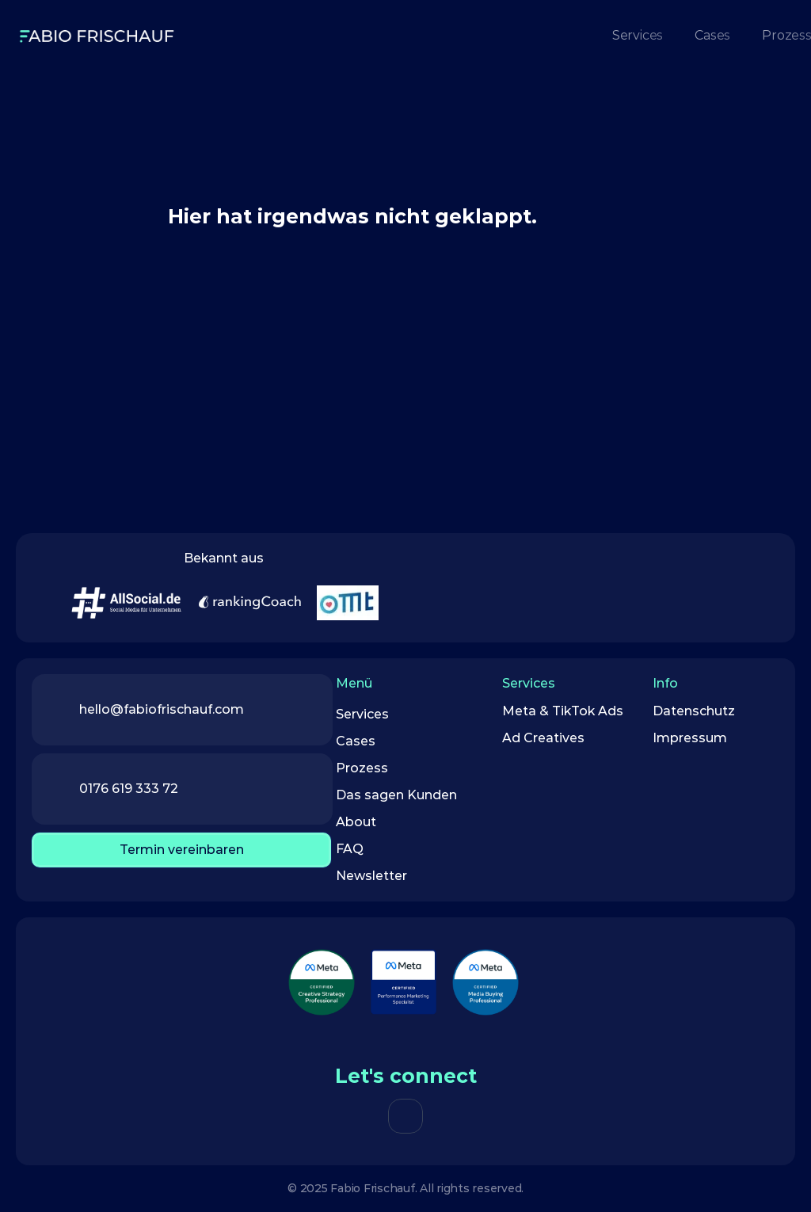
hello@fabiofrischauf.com (161, 709)
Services (362, 714)
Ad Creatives (545, 737)
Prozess (362, 768)
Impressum (690, 737)
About (356, 821)
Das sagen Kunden (396, 794)
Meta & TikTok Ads (562, 710)
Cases (355, 741)
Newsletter (371, 875)
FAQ (350, 848)
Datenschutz (694, 710)
